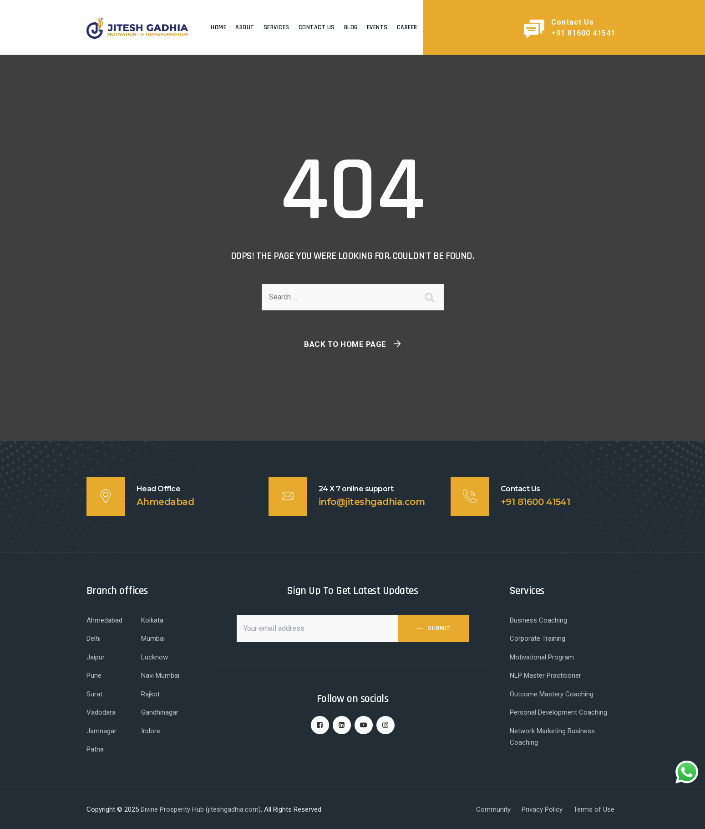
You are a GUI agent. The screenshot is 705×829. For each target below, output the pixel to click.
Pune (93, 675)
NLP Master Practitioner (545, 675)
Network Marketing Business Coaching (552, 737)
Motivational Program (542, 657)
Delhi (93, 638)
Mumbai (153, 638)
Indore (150, 731)
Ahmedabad (104, 620)
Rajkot (150, 694)
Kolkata (152, 620)
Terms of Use (593, 809)
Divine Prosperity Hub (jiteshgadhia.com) (201, 809)
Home (218, 27)
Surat (94, 694)
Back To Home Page (345, 344)
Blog (351, 27)
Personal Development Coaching (558, 712)
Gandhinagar (159, 712)
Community (493, 809)
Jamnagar (101, 731)
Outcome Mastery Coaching (551, 694)
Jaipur (95, 657)
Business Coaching (538, 620)
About (244, 27)
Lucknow (154, 657)
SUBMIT (439, 628)
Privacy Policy (542, 809)
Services (276, 27)
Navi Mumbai (160, 675)
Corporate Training (537, 638)
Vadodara (101, 712)
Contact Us (317, 27)
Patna (95, 749)
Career (407, 27)
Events (377, 27)
